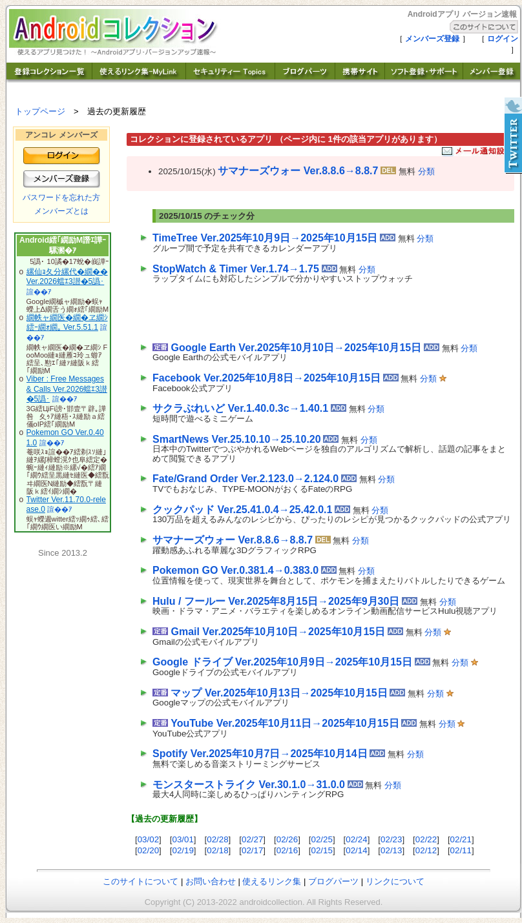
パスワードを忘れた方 (61, 197)
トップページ (40, 111)
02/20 (148, 850)
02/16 (287, 850)
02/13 (391, 850)
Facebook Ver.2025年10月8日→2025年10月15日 (266, 377)
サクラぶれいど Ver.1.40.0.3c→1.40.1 (240, 408)
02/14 (356, 850)
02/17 (252, 850)
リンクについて (395, 881)
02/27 (252, 839)
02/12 (426, 850)
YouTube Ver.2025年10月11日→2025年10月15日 (285, 723)
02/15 (322, 850)
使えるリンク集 (271, 881)
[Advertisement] (303, 309)
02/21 (461, 839)
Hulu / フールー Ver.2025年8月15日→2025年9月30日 (275, 601)
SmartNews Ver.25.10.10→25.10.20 (236, 439)
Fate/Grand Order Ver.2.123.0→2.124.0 (245, 478)
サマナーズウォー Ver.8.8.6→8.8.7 (298, 170)
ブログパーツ (333, 881)
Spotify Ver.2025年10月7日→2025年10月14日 (260, 753)
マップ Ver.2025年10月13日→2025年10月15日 (279, 692)
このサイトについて (140, 881)
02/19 (182, 850)
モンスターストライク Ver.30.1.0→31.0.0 (248, 784)
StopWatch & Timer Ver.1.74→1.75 (235, 268)
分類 (426, 171)
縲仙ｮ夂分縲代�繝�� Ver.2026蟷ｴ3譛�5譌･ (67, 277)
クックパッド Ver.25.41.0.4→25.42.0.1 (242, 509)
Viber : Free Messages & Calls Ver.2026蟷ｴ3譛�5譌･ (66, 388)
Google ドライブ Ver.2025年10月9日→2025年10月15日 (282, 661)
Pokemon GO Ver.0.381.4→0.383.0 (235, 570)
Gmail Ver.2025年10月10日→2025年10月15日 (278, 631)
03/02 (148, 839)
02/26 (287, 839)
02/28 (217, 839)
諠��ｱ (39, 292)
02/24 (356, 839)
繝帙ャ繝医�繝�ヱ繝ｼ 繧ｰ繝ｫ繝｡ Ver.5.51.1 (67, 322)
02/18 (217, 850)
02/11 (461, 850)
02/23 (391, 839)
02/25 (322, 839)
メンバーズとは (61, 211)
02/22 (426, 839)
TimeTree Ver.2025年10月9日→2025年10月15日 (264, 237)
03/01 (182, 839)
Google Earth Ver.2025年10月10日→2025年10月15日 (296, 347)
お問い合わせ (210, 881)
